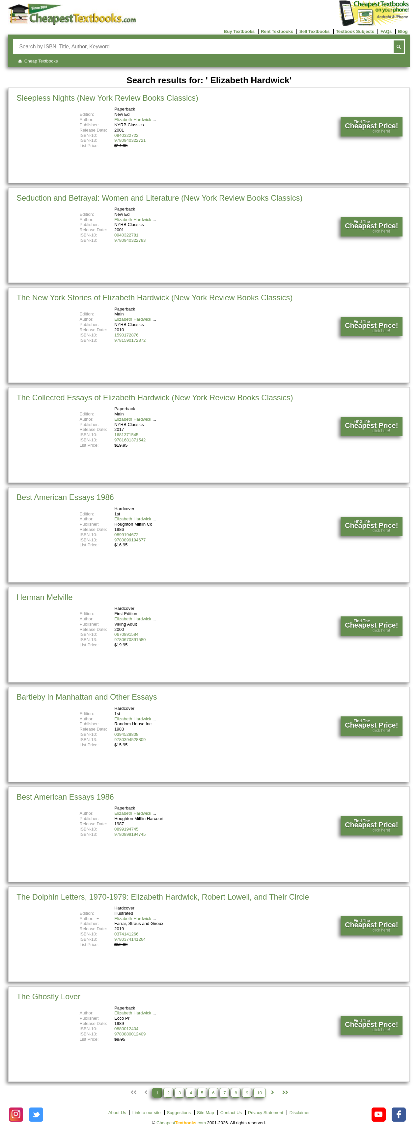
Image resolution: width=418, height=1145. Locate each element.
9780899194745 (130, 834)
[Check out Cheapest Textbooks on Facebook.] (399, 1115)
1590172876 (126, 335)
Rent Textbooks (277, 31)
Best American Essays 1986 (65, 497)
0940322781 (126, 235)
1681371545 (126, 434)
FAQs (386, 31)
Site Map (205, 1112)
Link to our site (146, 1112)
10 (259, 1092)
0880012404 (126, 1028)
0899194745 (126, 829)
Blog (402, 31)
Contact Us (231, 1112)
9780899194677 (130, 539)
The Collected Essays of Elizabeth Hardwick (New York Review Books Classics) (154, 397)
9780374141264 (130, 939)
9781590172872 (130, 340)
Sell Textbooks (314, 31)
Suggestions (179, 1112)
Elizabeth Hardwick (132, 119)
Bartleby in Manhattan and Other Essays (86, 696)
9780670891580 (130, 639)
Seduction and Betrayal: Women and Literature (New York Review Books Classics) (159, 197)
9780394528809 (130, 739)
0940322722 (126, 135)
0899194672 (126, 534)
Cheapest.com (181, 1122)
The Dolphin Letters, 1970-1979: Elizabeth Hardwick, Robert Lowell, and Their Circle (162, 896)
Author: (90, 918)
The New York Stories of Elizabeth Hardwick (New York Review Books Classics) (154, 297)
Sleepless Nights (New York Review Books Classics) (107, 97)
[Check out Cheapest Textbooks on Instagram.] (16, 1115)
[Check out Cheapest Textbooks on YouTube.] (379, 1115)
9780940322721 (130, 140)
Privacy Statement (265, 1112)
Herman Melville (44, 597)
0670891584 (126, 634)
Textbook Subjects (355, 31)
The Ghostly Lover (48, 996)
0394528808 (126, 734)
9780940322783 (130, 240)
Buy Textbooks (239, 31)
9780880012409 (130, 1034)
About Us (117, 1112)
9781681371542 (130, 439)
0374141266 (126, 934)
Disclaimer (300, 1112)
